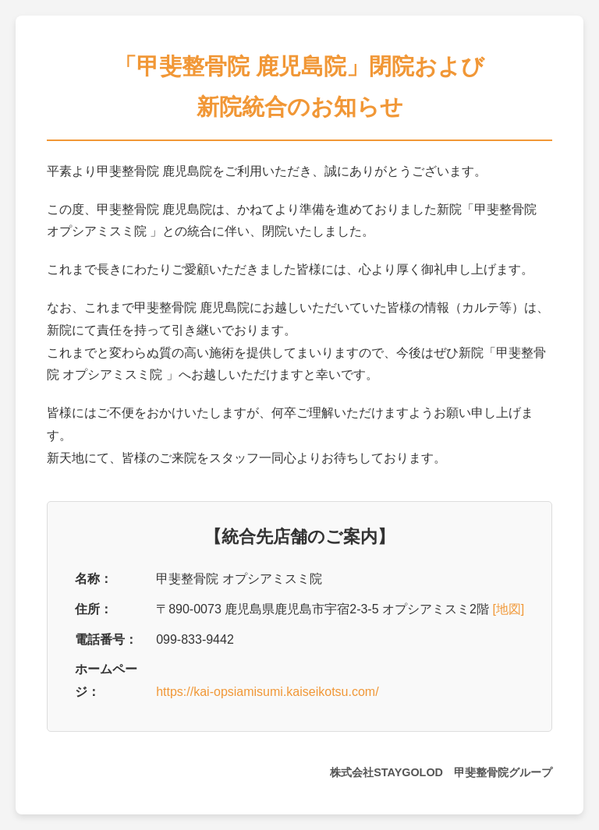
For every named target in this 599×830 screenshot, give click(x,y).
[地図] (508, 609)
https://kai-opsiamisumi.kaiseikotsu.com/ (267, 691)
